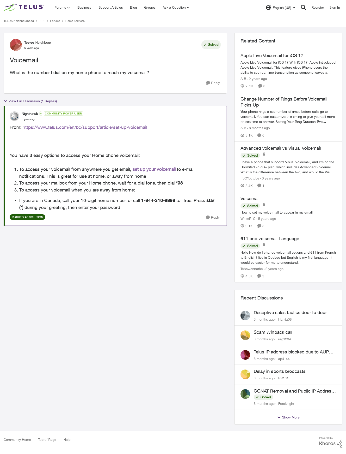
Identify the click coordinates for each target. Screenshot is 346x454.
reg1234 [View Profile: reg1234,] (284, 339)
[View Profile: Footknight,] (245, 394)
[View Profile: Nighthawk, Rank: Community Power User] (14, 116)
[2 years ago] (257, 78)
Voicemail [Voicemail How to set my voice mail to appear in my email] (250, 198)
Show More (288, 417)
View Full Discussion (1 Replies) (30, 101)
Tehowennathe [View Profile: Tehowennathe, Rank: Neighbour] (252, 269)
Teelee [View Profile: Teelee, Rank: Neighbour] (29, 42)
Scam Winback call (273, 332)
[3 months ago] (264, 319)
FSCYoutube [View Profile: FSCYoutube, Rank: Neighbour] (250, 178)
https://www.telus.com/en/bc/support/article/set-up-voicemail (85, 127)
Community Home (17, 439)
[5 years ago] (266, 218)
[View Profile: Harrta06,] (245, 315)
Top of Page (47, 439)
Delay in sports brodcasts (280, 371)
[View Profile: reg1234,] (245, 335)
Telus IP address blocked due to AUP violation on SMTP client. (291, 352)
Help (66, 439)
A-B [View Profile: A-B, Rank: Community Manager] (243, 79)
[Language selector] (281, 7)
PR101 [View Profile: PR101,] (283, 378)
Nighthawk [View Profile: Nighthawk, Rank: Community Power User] (30, 114)
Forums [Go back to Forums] (55, 21)
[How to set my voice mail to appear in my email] (288, 212)
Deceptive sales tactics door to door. (290, 312)
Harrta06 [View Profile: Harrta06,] (285, 319)
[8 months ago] (258, 127)
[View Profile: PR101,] (245, 374)
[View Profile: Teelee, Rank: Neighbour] (16, 45)
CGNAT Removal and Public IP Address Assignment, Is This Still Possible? (294, 391)
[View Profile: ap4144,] (245, 355)
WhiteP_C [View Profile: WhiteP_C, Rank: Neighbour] (248, 218)
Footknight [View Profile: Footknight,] (286, 403)
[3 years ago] (270, 178)
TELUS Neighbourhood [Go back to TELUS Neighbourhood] (19, 21)
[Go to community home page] (24, 7)
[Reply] (213, 83)
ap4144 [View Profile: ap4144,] (284, 358)
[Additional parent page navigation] (42, 21)
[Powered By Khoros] (330, 442)
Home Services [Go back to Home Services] (75, 21)
